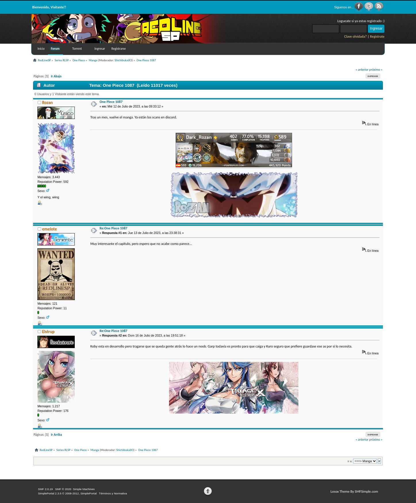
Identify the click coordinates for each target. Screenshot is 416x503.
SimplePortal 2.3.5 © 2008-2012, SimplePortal (67, 493)
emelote (49, 229)
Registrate (377, 36)
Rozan (47, 102)
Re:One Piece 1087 (113, 228)
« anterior (362, 70)
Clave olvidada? (355, 36)
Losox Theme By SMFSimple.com (354, 491)
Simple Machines (84, 489)
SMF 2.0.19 (45, 489)
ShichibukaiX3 (123, 60)
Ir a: (350, 461)
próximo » (375, 70)
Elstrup (48, 331)
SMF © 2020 (63, 489)
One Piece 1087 (110, 101)
